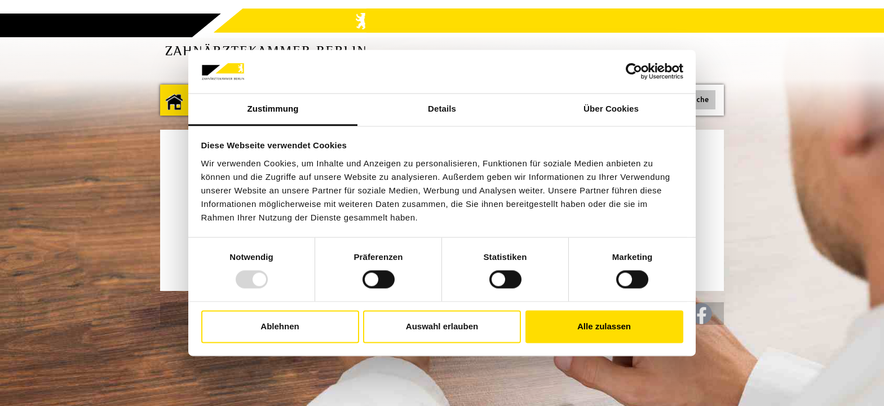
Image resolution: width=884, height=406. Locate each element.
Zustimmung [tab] (273, 108)
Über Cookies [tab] (611, 108)
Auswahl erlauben (442, 326)
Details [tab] (442, 108)
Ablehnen (279, 326)
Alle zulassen (604, 326)
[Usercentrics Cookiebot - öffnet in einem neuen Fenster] (634, 71)
